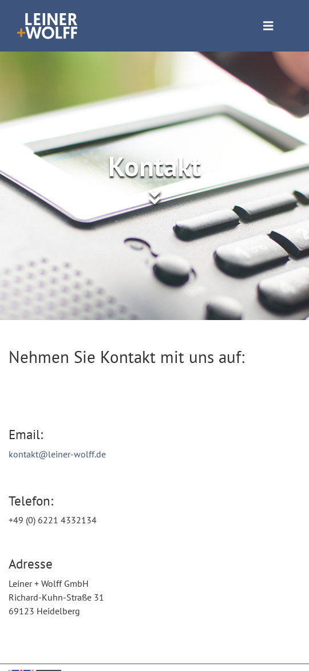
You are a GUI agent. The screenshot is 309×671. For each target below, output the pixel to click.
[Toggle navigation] (268, 26)
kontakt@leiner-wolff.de (57, 454)
